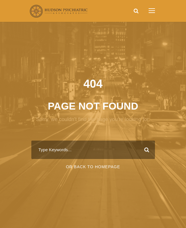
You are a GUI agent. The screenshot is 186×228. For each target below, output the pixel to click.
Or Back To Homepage (93, 166)
